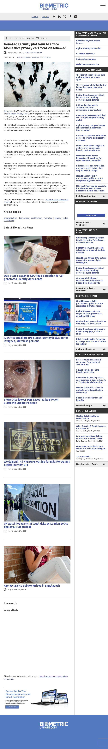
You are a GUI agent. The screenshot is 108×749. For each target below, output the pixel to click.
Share (11, 38)
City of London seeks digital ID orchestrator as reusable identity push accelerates (90, 148)
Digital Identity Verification (88, 48)
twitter (64, 16)
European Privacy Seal (17, 113)
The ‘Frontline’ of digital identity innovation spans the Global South (91, 87)
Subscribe (45, 17)
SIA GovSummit (91, 457)
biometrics (24, 218)
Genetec (8, 111)
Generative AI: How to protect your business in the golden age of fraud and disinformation (91, 380)
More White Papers (85, 405)
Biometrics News (23, 57)
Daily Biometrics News (86, 196)
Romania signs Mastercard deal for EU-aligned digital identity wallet (90, 117)
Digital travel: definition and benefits (89, 399)
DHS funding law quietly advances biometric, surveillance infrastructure (88, 107)
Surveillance (36, 57)
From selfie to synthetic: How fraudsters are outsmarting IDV (91, 448)
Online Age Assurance (86, 59)
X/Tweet (22, 38)
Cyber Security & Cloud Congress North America (91, 428)
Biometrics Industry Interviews (85, 289)
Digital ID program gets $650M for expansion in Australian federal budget (90, 127)
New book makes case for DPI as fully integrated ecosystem (91, 322)
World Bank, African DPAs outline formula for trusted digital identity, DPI (37, 463)
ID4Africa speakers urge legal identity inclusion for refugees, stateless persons (36, 339)
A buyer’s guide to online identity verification (87, 371)
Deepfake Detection (85, 54)
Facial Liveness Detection (87, 64)
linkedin (59, 16)
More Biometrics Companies (84, 223)
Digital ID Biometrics (85, 349)
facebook (70, 16)
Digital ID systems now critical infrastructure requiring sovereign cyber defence (90, 97)
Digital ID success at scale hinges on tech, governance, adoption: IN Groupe (89, 313)
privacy (58, 218)
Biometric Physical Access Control (88, 42)
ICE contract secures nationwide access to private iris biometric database (91, 138)
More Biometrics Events (87, 464)
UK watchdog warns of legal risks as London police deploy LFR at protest (36, 525)
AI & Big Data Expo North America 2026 (91, 418)
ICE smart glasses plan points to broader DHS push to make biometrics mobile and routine (91, 188)
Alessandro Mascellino (33, 52)
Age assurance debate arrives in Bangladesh (32, 585)
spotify (75, 16)
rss (53, 16)
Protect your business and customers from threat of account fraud (88, 362)
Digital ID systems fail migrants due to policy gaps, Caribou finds (90, 331)
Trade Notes (46, 57)
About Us (35, 17)
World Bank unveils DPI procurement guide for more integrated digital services (89, 178)
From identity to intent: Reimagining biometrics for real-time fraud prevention (89, 158)
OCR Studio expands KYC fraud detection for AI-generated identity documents (34, 277)
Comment (44, 38)
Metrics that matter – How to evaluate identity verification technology (89, 390)
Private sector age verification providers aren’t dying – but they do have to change (90, 168)
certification (36, 218)
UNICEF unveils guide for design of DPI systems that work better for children (91, 341)
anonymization (10, 218)
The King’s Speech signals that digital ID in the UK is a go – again (90, 77)
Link (33, 38)
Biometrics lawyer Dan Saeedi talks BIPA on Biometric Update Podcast (31, 401)
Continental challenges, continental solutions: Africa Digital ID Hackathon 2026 (89, 280)
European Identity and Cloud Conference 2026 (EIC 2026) (91, 438)
